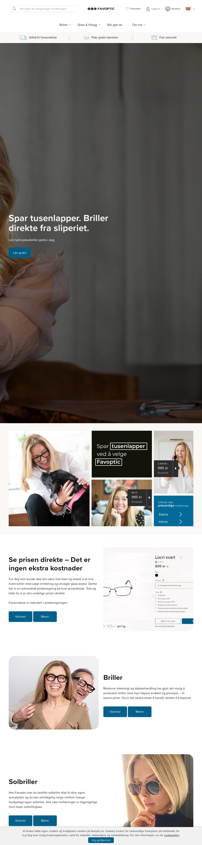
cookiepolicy (171, 835)
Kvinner (20, 616)
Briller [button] (64, 25)
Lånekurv (172, 9)
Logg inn (153, 9)
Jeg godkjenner (101, 840)
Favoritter (133, 9)
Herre (171, 521)
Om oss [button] (137, 25)
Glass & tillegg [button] (87, 25)
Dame (171, 514)
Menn (45, 616)
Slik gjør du (114, 25)
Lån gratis (19, 252)
